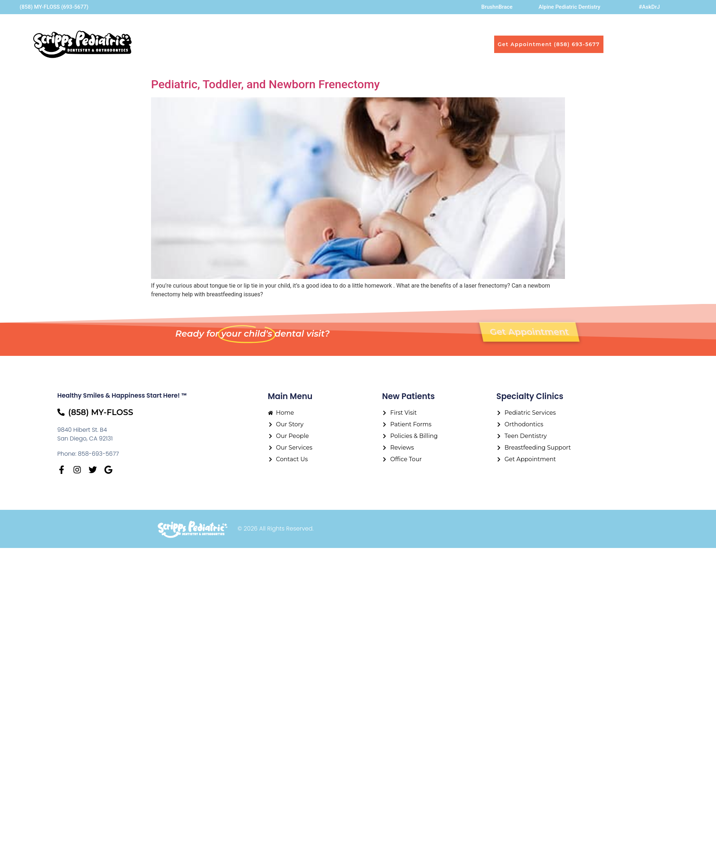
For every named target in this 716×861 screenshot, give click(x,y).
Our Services (336, 44)
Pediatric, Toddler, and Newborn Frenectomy (265, 84)
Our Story (234, 44)
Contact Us (425, 44)
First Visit (382, 44)
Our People (282, 44)
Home (197, 44)
